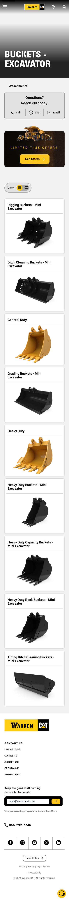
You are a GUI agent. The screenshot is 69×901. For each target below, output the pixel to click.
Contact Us (13, 743)
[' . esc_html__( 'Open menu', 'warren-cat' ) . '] (5, 7)
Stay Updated (56, 801)
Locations (12, 749)
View (12, 187)
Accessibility (34, 872)
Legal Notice (43, 866)
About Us (11, 762)
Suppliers (12, 774)
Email (53, 112)
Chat (34, 112)
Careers (10, 755)
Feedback (11, 768)
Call (16, 112)
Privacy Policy (26, 866)
